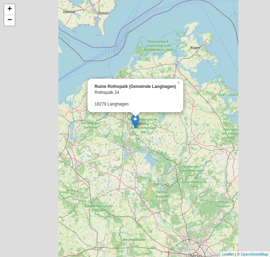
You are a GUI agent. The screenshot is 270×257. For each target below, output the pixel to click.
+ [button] (9, 9)
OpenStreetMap (254, 254)
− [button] (9, 20)
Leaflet (228, 254)
